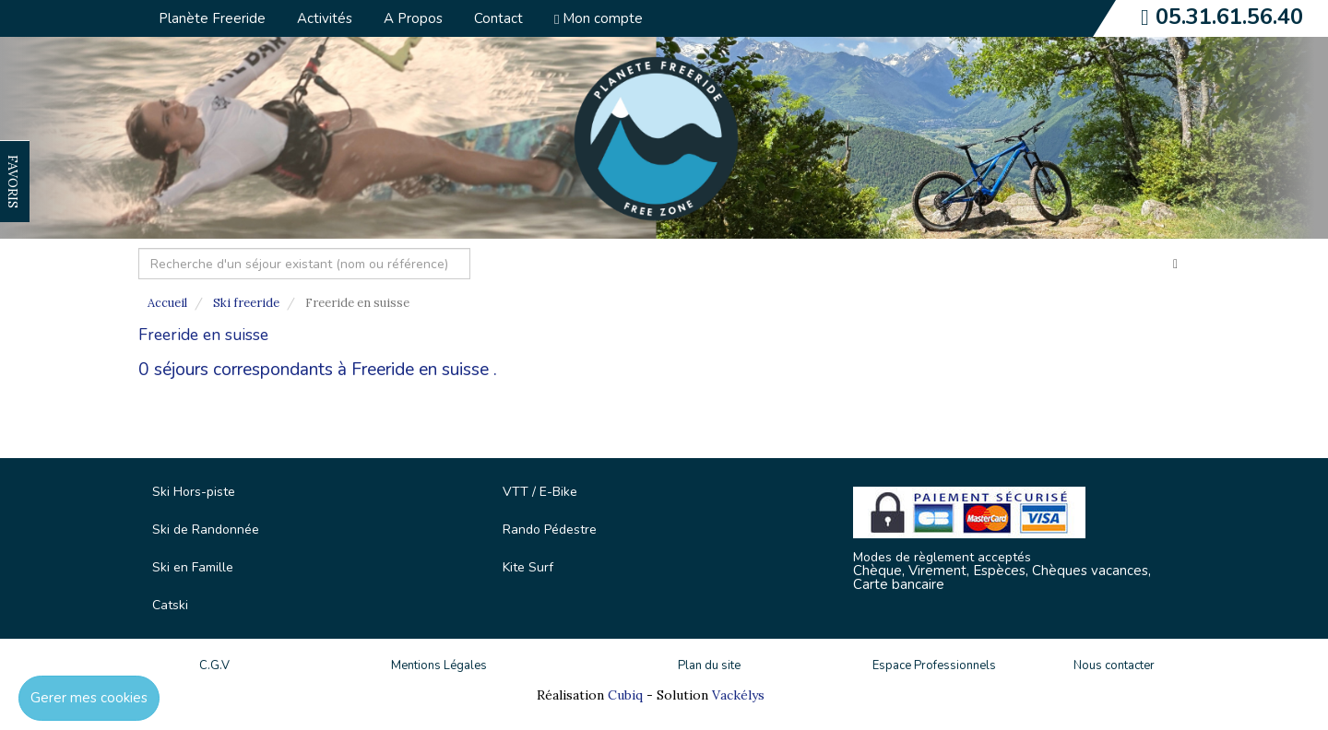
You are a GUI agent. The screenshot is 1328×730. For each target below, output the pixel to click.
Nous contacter (1114, 665)
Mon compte (598, 18)
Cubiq (625, 695)
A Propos (413, 18)
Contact (498, 18)
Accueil (167, 303)
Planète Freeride (212, 18)
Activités (324, 18)
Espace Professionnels (934, 665)
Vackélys (738, 695)
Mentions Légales (439, 665)
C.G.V (214, 665)
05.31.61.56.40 (1229, 16)
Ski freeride (246, 303)
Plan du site (709, 665)
